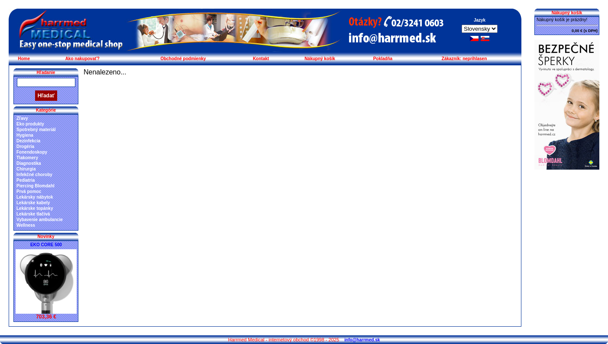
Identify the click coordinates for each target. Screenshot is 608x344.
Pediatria (25, 180)
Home (24, 58)
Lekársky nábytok (34, 197)
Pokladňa (382, 58)
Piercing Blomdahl (35, 185)
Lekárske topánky (34, 208)
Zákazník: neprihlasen (464, 58)
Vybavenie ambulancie (39, 219)
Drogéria (25, 146)
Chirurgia (26, 169)
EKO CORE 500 (46, 244)
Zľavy (22, 118)
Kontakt (261, 58)
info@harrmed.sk (362, 340)
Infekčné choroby (34, 174)
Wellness (25, 225)
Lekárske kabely (33, 202)
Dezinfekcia (28, 140)
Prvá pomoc (28, 191)
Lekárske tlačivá (33, 214)
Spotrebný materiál (36, 129)
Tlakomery (27, 157)
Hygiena (24, 135)
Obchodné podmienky (183, 58)
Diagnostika (28, 163)
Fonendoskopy (31, 152)
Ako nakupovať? (82, 58)
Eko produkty (30, 124)
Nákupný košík (319, 58)
